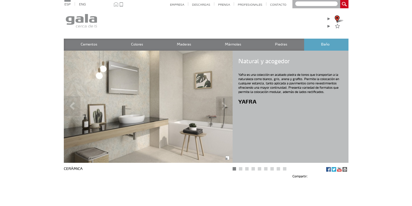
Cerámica (73, 169)
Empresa (177, 4)
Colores (137, 44)
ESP (67, 4)
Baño (325, 44)
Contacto (278, 4)
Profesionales (250, 4)
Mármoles (233, 44)
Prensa (224, 4)
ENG (82, 4)
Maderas (184, 44)
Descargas (201, 4)
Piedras (281, 44)
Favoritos (345, 26)
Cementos (89, 44)
